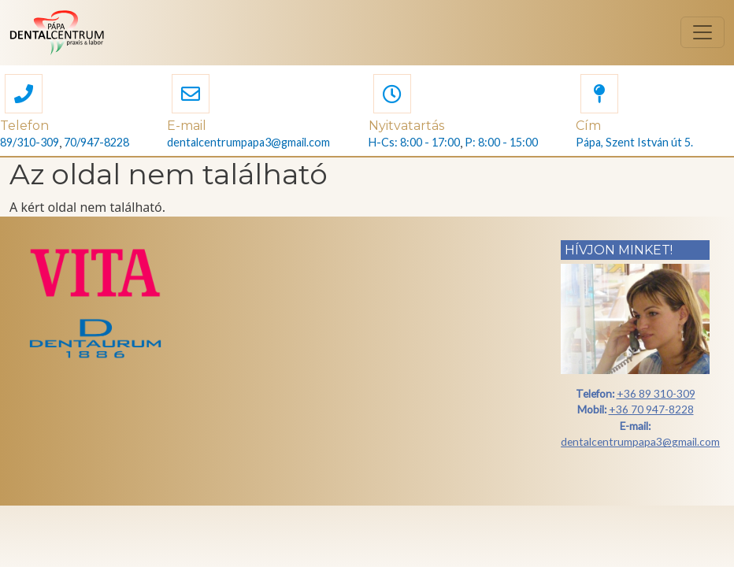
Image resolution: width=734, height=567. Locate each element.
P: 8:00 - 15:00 (501, 142)
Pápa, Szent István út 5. (634, 142)
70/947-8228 (96, 142)
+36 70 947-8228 (651, 409)
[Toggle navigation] (702, 32)
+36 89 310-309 (656, 393)
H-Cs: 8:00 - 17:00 (414, 142)
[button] (23, 95)
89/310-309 (29, 142)
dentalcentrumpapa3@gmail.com (248, 142)
